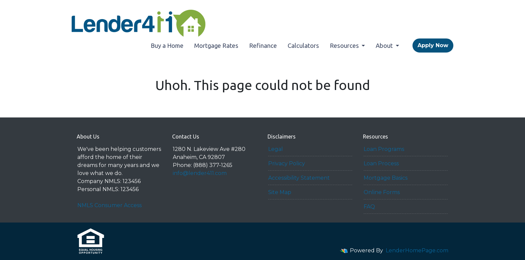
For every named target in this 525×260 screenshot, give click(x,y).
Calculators (303, 45)
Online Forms (382, 192)
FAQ (369, 206)
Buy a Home (167, 45)
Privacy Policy (286, 163)
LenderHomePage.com (417, 250)
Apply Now (433, 45)
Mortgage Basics (385, 178)
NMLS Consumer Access (109, 205)
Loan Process (381, 163)
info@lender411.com (200, 173)
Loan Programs (384, 149)
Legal (275, 149)
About (385, 45)
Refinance (263, 45)
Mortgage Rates (216, 45)
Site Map (279, 192)
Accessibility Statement (299, 178)
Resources (345, 45)
